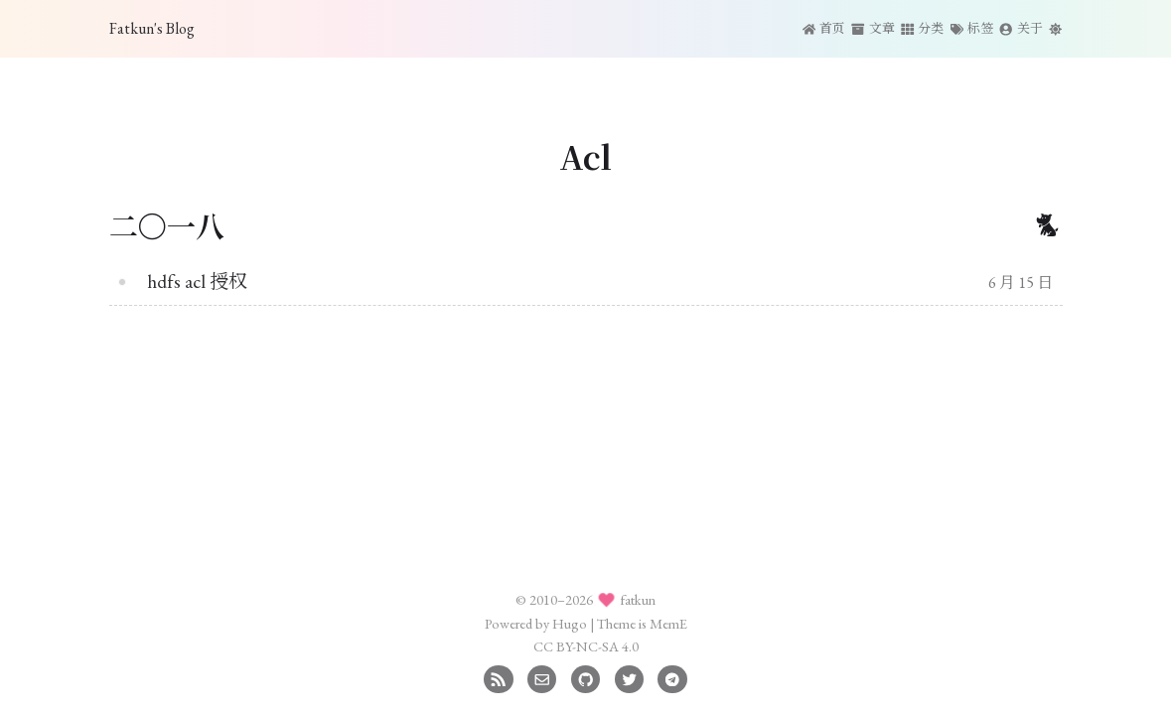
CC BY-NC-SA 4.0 (586, 646)
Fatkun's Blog (152, 28)
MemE (668, 623)
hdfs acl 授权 (197, 281)
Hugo (569, 623)
